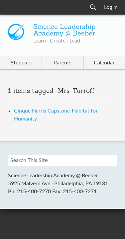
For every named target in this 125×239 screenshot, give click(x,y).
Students (21, 62)
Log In (111, 7)
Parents (62, 62)
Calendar (104, 62)
